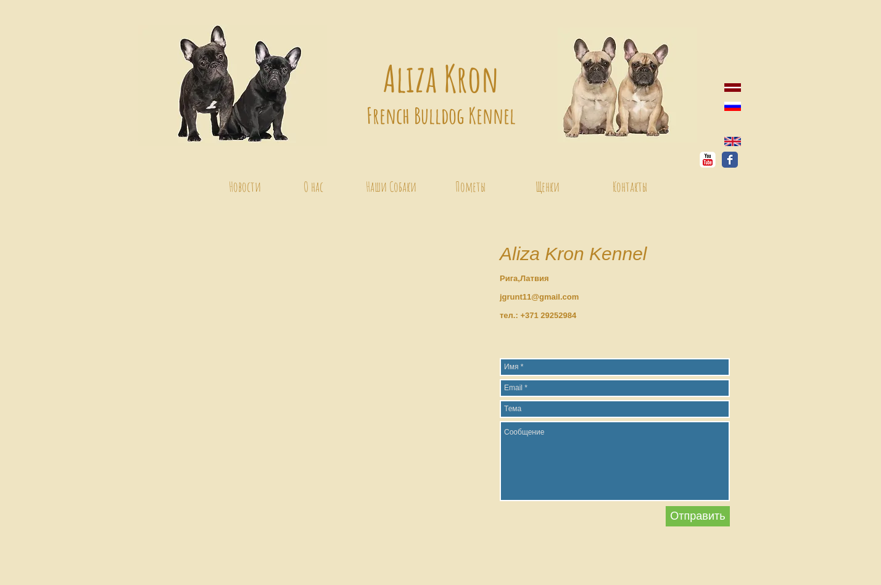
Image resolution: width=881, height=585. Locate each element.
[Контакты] (629, 186)
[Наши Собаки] (391, 186)
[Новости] (244, 186)
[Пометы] (470, 186)
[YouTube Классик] (708, 160)
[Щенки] (547, 186)
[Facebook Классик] (730, 160)
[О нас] (313, 186)
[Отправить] (698, 516)
